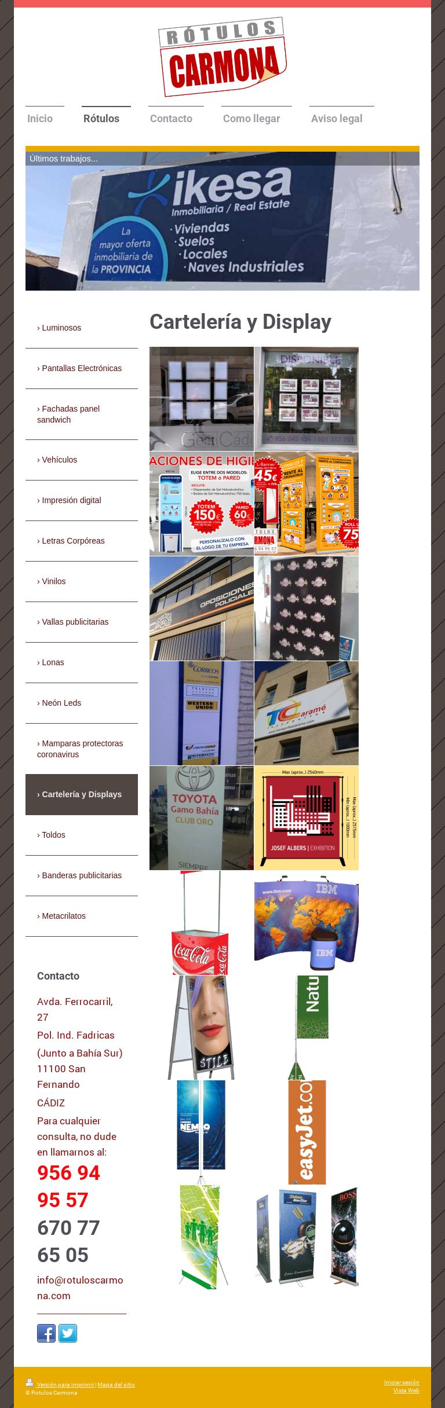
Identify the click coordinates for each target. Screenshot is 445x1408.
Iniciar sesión (402, 1382)
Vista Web (406, 1390)
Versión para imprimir (60, 1384)
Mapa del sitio (116, 1384)
